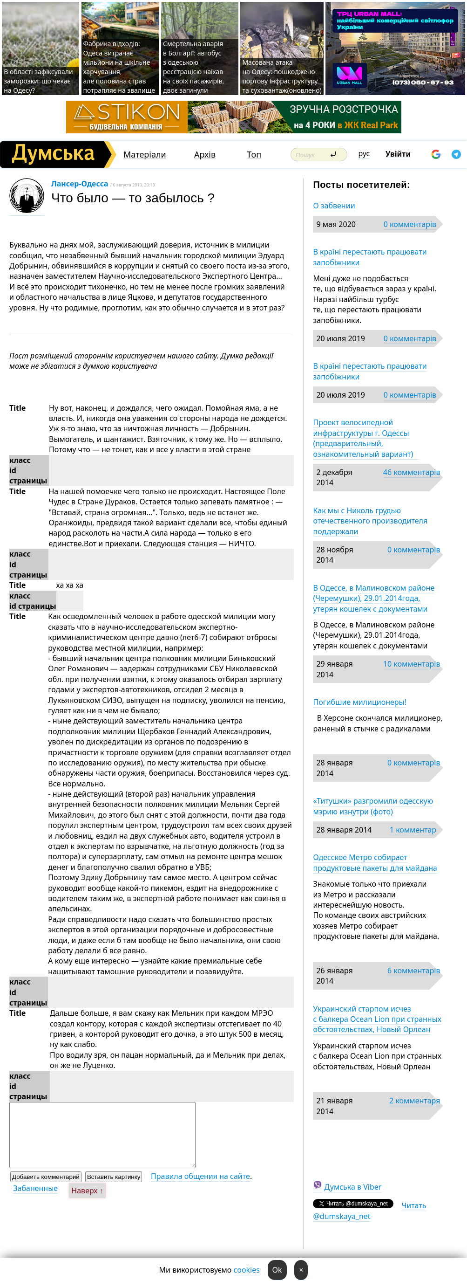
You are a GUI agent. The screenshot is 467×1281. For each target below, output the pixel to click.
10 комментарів (411, 664)
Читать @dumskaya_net (369, 1210)
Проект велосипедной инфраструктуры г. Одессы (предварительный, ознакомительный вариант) (366, 438)
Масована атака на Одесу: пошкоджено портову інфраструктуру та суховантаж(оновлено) (281, 76)
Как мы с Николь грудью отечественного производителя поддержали (370, 521)
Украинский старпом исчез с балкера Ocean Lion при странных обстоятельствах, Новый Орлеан (377, 1019)
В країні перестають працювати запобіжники (369, 257)
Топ (254, 154)
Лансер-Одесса (79, 184)
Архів (205, 154)
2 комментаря (414, 1100)
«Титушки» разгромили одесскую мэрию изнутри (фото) (373, 806)
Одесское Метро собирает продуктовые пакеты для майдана (375, 862)
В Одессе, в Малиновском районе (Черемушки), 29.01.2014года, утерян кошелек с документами (373, 598)
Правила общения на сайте (200, 1176)
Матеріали (144, 154)
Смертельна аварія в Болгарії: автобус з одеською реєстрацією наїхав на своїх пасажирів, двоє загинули (193, 67)
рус (364, 153)
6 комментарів (413, 970)
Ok (277, 1270)
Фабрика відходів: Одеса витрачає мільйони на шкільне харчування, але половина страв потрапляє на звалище (119, 67)
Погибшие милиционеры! (359, 702)
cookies (247, 1270)
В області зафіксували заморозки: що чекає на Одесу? (38, 81)
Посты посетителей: (361, 184)
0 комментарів (410, 224)
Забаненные (35, 1188)
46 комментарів (411, 472)
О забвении (334, 205)
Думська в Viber (353, 1187)
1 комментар (413, 830)
